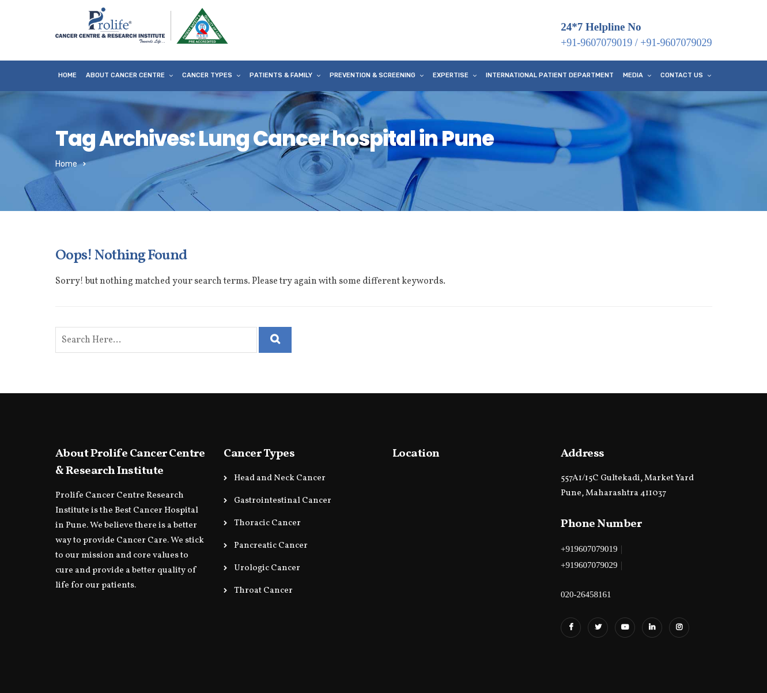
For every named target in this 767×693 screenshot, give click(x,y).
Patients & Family (281, 75)
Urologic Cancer (267, 568)
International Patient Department (550, 75)
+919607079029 (589, 565)
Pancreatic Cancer (271, 546)
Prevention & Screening (372, 75)
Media (633, 75)
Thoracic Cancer (267, 523)
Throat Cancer (263, 591)
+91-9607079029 (676, 42)
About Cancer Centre (125, 75)
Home (67, 75)
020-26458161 (586, 594)
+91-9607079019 (596, 42)
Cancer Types (207, 75)
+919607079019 (589, 548)
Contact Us (681, 75)
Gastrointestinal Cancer (282, 501)
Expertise (450, 75)
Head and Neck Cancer (280, 478)
